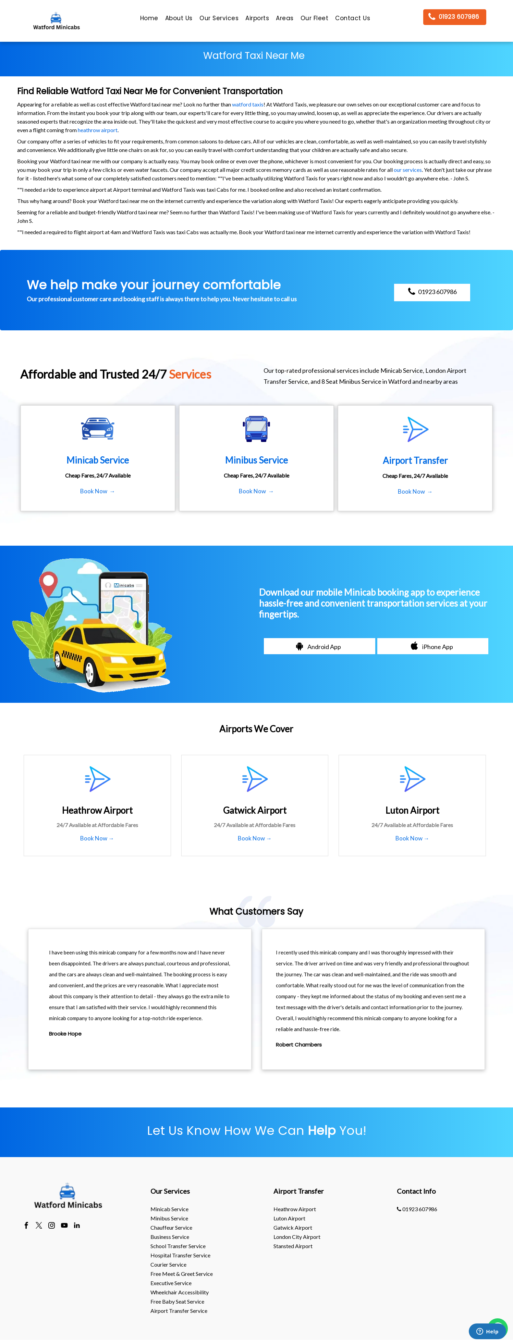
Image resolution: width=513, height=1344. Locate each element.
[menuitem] (149, 20)
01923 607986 (417, 1209)
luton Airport (289, 1218)
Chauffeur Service (171, 1227)
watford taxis (248, 104)
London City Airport (296, 1236)
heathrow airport (98, 130)
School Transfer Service (178, 1246)
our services (408, 169)
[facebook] (26, 1226)
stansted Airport (293, 1246)
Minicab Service (169, 1209)
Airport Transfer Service (178, 1310)
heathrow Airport (294, 1209)
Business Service (169, 1236)
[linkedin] (77, 1226)
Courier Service (168, 1264)
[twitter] (39, 1226)
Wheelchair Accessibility (179, 1292)
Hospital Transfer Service (180, 1255)
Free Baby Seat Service (177, 1301)
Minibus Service (169, 1218)
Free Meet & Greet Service (181, 1273)
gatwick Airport (292, 1227)
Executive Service (171, 1283)
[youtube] (64, 1226)
